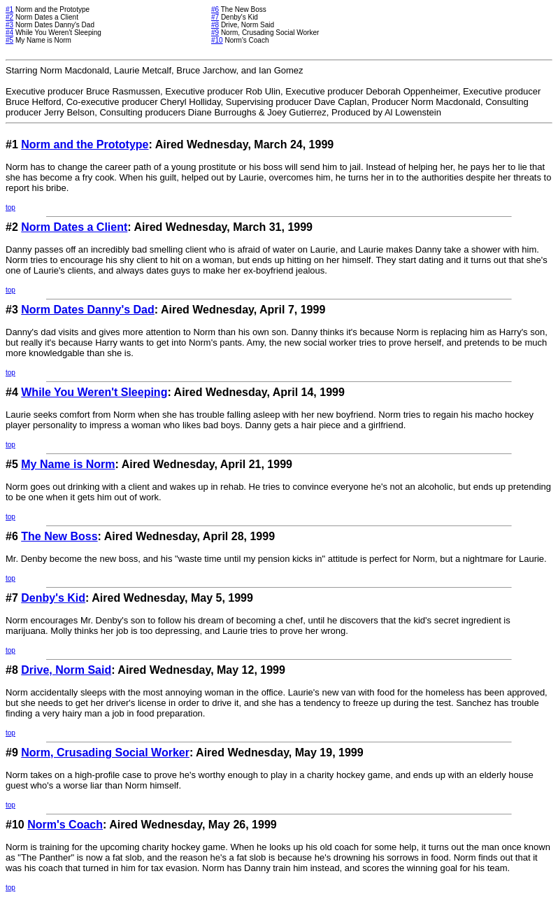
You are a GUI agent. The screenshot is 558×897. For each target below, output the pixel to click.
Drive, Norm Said (66, 670)
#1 (9, 9)
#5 (9, 40)
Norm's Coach (65, 825)
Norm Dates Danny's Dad (88, 310)
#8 (215, 25)
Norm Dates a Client (74, 227)
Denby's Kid (53, 598)
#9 (215, 32)
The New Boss (59, 536)
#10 (217, 40)
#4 (9, 32)
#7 (215, 17)
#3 (9, 25)
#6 (215, 9)
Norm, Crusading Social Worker (105, 752)
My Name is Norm (68, 464)
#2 (9, 17)
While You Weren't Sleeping (94, 392)
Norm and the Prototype (84, 144)
